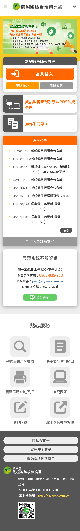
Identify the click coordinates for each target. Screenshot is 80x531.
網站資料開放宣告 (41, 458)
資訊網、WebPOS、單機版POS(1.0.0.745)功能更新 (50, 169)
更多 (66, 230)
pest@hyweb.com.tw (48, 281)
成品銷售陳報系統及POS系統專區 (50, 104)
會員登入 (44, 74)
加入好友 (42, 297)
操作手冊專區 (36, 123)
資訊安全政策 (40, 449)
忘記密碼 (56, 85)
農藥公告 (40, 140)
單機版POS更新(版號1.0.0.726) (46, 219)
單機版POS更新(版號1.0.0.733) (46, 206)
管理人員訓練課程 (40, 241)
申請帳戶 (23, 85)
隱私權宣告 (41, 440)
